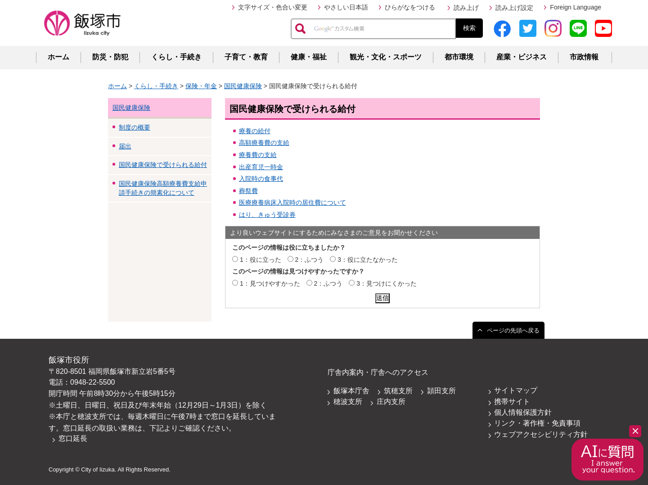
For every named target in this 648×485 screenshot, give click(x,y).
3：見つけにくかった (386, 283)
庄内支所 (391, 401)
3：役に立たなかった (368, 259)
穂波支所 (347, 401)
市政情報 (584, 57)
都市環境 (459, 57)
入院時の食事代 (261, 178)
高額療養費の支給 (264, 142)
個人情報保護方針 (523, 412)
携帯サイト (512, 401)
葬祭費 (248, 190)
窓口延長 (72, 438)
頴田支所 (441, 391)
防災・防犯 (110, 57)
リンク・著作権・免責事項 (537, 423)
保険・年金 (201, 86)
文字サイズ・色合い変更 (272, 7)
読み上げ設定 (514, 7)
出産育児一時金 (261, 167)
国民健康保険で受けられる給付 (163, 164)
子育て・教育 (246, 57)
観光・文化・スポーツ (386, 57)
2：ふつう (309, 259)
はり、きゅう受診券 (267, 214)
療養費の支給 (258, 154)
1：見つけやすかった (270, 283)
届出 (125, 146)
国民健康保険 (243, 86)
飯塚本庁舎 (351, 391)
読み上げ (466, 7)
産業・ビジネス (521, 57)
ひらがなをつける (410, 7)
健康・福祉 (309, 57)
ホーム (58, 57)
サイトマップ (515, 390)
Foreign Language (575, 7)
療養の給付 (254, 131)
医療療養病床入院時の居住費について (292, 202)
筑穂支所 (398, 391)
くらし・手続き (176, 57)
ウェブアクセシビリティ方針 (541, 434)
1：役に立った (260, 259)
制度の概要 (134, 127)
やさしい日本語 (346, 7)
